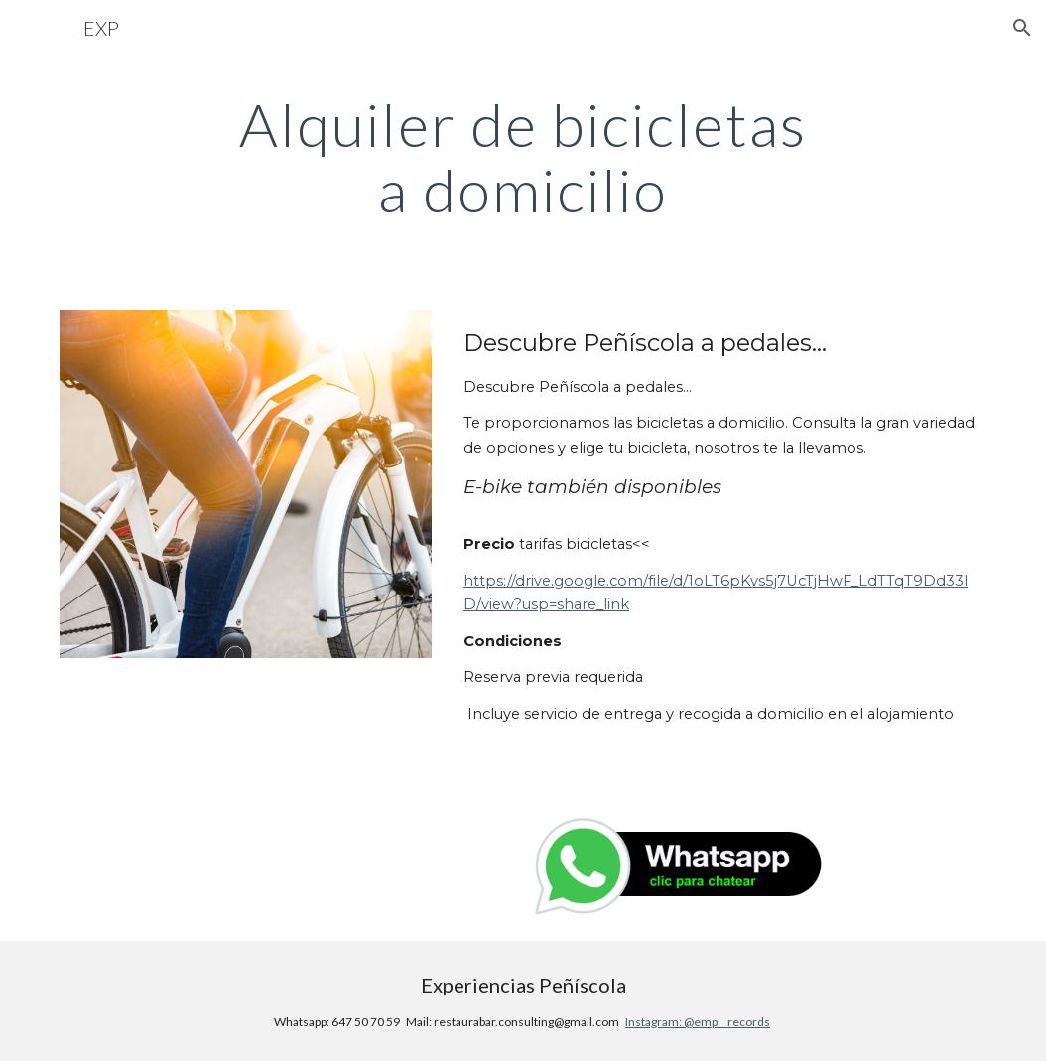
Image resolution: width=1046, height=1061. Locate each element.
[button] (1022, 28)
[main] (523, 156)
